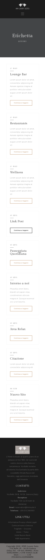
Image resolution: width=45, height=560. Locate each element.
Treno (26, 532)
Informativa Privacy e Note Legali (22, 522)
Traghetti (18, 529)
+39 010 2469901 (27, 511)
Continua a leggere (21, 103)
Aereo (18, 532)
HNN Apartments (22, 539)
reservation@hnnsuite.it (25, 507)
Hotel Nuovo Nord (22, 535)
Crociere (27, 529)
